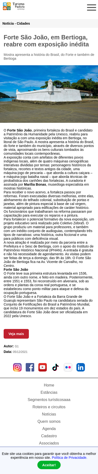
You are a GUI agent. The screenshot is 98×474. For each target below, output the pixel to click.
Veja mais (16, 334)
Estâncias (49, 392)
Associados (49, 443)
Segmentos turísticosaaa (49, 400)
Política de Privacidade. (69, 457)
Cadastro (49, 436)
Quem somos (48, 421)
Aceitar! (49, 465)
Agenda (49, 429)
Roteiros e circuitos (49, 407)
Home (49, 385)
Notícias (49, 414)
